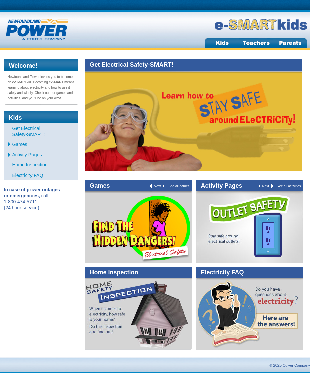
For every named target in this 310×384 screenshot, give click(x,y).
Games (19, 144)
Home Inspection (30, 164)
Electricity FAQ (27, 175)
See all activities (289, 186)
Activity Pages (27, 154)
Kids (15, 117)
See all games (178, 186)
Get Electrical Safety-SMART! (28, 131)
